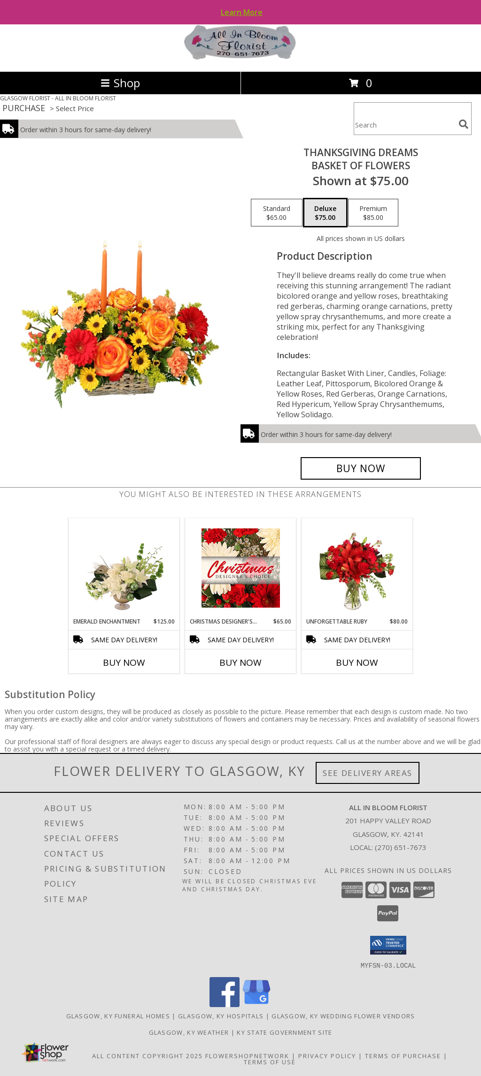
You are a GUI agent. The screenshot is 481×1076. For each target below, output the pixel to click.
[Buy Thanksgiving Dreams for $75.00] (361, 468)
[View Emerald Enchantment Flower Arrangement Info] (124, 567)
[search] (463, 124)
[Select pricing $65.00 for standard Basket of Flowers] (276, 212)
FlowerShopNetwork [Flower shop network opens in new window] (247, 1055)
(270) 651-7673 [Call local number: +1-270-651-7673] (401, 847)
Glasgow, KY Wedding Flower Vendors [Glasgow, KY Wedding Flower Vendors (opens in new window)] (343, 1015)
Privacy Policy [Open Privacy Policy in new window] (327, 1055)
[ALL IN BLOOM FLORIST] (240, 57)
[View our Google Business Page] (256, 1004)
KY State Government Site (284, 1032)
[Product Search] (404, 124)
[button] (388, 945)
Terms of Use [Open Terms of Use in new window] (270, 1061)
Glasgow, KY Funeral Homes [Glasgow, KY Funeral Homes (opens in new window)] (118, 1015)
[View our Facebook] (224, 1004)
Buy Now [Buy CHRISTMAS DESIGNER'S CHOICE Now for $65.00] (240, 662)
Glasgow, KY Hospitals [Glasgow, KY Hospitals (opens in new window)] (221, 1015)
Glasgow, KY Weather (189, 1032)
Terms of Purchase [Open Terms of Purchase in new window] (403, 1055)
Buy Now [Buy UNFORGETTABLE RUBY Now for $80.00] (357, 662)
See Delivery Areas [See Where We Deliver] (367, 772)
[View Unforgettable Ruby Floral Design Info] (357, 567)
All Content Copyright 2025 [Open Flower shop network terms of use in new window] (147, 1055)
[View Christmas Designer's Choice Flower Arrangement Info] (241, 568)
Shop (120, 82)
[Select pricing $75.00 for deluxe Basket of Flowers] (325, 212)
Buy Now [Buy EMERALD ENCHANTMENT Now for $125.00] (124, 662)
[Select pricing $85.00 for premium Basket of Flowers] (373, 212)
